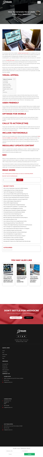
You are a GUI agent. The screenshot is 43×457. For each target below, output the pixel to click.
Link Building (4, 371)
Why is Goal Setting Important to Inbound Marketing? (15, 232)
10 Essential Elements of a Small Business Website (14, 212)
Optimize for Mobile (6, 84)
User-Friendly (5, 82)
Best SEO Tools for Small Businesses (9, 175)
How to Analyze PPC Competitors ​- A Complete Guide (14, 206)
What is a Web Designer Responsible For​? (12, 201)
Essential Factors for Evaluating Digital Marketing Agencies (16, 195)
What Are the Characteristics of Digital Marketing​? (14, 204)
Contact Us (28, 317)
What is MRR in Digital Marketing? (10, 202)
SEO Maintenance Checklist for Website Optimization (14, 210)
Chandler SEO (5, 367)
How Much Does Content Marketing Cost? (12, 213)
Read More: (5, 92)
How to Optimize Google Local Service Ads (12, 230)
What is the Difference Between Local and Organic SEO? (15, 199)
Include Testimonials (6, 87)
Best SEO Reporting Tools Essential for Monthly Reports (15, 217)
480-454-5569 (6, 405)
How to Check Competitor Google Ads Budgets (13, 239)
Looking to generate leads (23, 53)
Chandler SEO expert (10, 60)
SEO (4, 90)
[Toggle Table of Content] (13, 79)
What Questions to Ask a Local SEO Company (13, 237)
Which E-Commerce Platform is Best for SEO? (13, 215)
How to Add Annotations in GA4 (10, 219)
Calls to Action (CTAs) (7, 85)
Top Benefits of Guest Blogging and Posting (13, 208)
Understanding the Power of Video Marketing (13, 190)
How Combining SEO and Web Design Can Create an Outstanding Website (17, 173)
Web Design (4, 354)
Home (3, 350)
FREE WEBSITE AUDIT (16, 317)
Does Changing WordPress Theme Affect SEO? (13, 223)
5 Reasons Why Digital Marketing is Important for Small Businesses (17, 224)
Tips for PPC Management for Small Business (13, 192)
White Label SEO (5, 369)
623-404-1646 (6, 380)
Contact (3, 356)
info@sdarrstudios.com (8, 382)
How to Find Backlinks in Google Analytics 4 (12, 233)
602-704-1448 (6, 427)
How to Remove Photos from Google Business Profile (15, 221)
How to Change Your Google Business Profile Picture (14, 226)
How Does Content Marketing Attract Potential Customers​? (16, 197)
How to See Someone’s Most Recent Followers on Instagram (16, 228)
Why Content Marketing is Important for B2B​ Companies (15, 188)
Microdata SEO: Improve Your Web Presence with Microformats (17, 241)
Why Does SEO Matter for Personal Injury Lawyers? (14, 235)
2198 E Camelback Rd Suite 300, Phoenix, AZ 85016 (13, 378)
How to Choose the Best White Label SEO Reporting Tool (15, 193)
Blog (3, 358)
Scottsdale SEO (5, 364)
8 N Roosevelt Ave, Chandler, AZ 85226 (7, 402)
